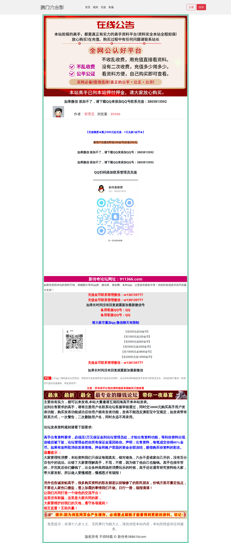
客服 (111, 7)
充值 (103, 7)
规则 (95, 7)
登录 (201, 7)
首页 (87, 7)
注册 (191, 7)
